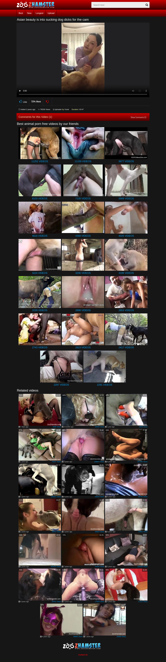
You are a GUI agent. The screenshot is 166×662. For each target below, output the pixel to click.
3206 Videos (83, 273)
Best (21, 13)
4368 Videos (83, 235)
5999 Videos (126, 198)
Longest (39, 13)
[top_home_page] (36, 5)
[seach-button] (147, 5)
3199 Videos (126, 273)
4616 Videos (39, 235)
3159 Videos (39, 310)
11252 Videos (39, 161)
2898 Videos (83, 310)
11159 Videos (83, 161)
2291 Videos (104, 384)
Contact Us (83, 655)
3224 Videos (39, 273)
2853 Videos (126, 310)
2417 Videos (126, 347)
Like (23, 101)
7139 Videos (83, 198)
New (29, 13)
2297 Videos (61, 384)
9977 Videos (126, 161)
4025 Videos (126, 235)
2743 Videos (39, 347)
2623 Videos (83, 347)
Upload (51, 13)
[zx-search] (120, 5)
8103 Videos (39, 198)
